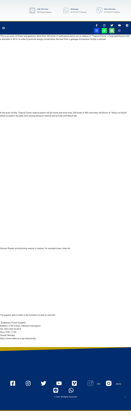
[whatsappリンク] (119, 30)
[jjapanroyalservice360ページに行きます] (96, 30)
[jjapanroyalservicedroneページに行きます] (104, 30)
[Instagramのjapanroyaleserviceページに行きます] (30, 384)
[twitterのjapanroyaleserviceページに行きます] (46, 384)
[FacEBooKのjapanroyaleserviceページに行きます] (15, 384)
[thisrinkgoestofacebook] (96, 25)
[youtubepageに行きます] (119, 25)
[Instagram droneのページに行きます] (113, 384)
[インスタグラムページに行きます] (104, 25)
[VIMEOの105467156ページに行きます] (127, 25)
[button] (3, 28)
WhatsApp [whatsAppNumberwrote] (74, 9)
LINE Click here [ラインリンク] (42, 9)
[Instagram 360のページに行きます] (93, 384)
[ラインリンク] (32, 10)
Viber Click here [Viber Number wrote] (110, 9)
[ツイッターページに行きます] (111, 25)
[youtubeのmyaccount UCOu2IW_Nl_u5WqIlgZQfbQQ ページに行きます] (61, 384)
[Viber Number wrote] (99, 10)
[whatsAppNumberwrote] (66, 10)
